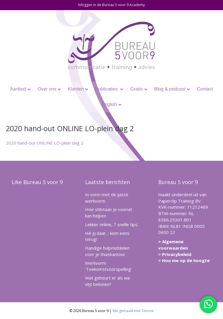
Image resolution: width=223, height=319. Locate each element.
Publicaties (107, 88)
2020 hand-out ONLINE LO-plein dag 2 (44, 143)
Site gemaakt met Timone (133, 310)
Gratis (136, 88)
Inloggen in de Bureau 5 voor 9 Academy (111, 4)
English (109, 104)
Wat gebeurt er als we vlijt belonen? (107, 281)
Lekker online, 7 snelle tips (111, 224)
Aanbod (18, 88)
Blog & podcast (170, 88)
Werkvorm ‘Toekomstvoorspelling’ (108, 266)
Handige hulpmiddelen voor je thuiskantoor (107, 251)
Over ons (46, 88)
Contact (205, 88)
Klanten (76, 88)
